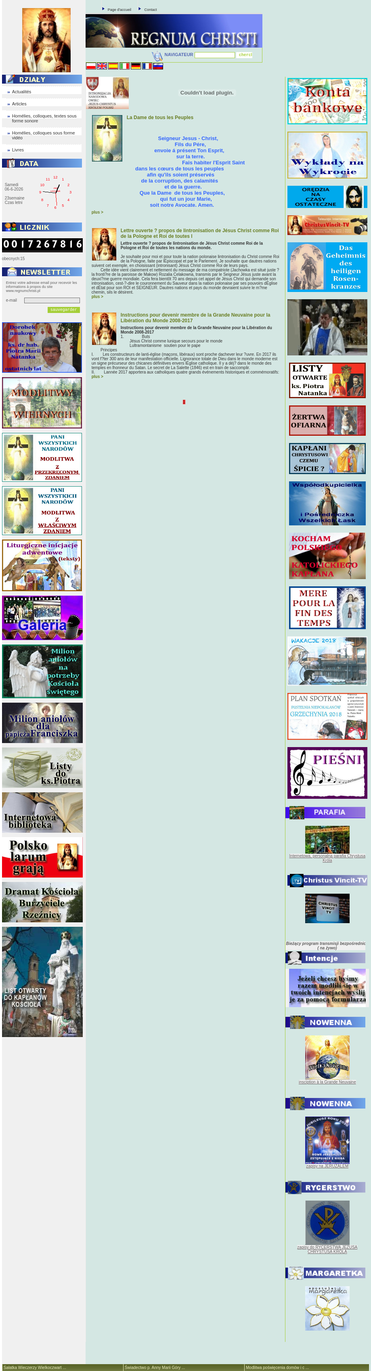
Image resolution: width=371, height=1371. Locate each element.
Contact (150, 10)
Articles (19, 103)
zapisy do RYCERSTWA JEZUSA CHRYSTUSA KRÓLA (327, 1249)
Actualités (21, 91)
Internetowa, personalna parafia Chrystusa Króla (327, 858)
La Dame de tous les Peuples (160, 117)
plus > (97, 212)
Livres (18, 149)
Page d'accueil (119, 10)
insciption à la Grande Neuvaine (327, 1082)
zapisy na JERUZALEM (327, 1166)
